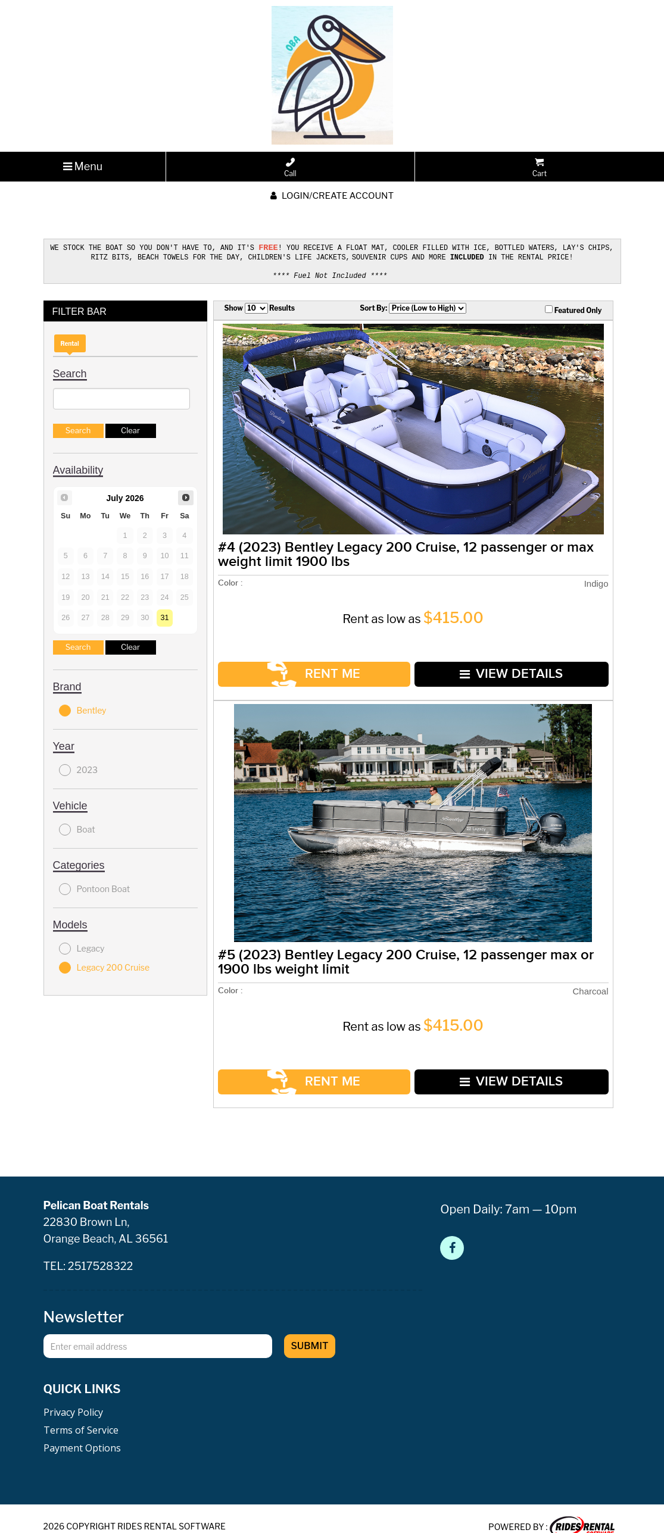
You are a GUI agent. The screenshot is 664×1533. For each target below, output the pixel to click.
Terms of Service (81, 1412)
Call (290, 168)
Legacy (82, 946)
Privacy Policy (73, 1394)
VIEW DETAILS (504, 667)
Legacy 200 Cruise (104, 965)
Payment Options (82, 1430)
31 (165, 615)
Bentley (83, 708)
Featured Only (573, 307)
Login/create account (332, 195)
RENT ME (311, 667)
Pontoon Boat (94, 887)
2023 (78, 768)
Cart (539, 168)
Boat (77, 827)
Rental (70, 341)
